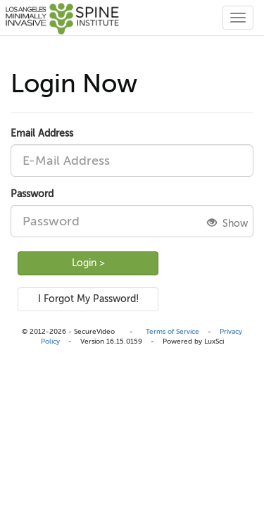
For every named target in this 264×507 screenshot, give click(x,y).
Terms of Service (172, 331)
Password (32, 194)
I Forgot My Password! (88, 299)
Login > (88, 263)
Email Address (42, 133)
